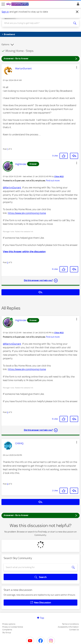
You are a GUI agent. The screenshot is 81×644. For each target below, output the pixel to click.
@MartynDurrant (12, 187)
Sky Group (6, 632)
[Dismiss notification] (77, 12)
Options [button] (5, 44)
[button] (76, 67)
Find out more (53, 180)
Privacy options (8, 624)
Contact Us (74, 630)
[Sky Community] (18, 4)
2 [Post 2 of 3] (7, 262)
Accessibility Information (68, 627)
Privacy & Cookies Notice (12, 627)
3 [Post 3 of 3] (7, 484)
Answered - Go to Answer (40, 58)
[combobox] (36, 23)
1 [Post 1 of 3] (7, 149)
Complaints (7, 630)
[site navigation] (3, 4)
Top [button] (42, 617)
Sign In (77, 5)
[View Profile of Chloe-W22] (59, 176)
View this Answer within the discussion (24, 251)
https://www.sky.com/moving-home (27, 213)
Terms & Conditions (70, 624)
